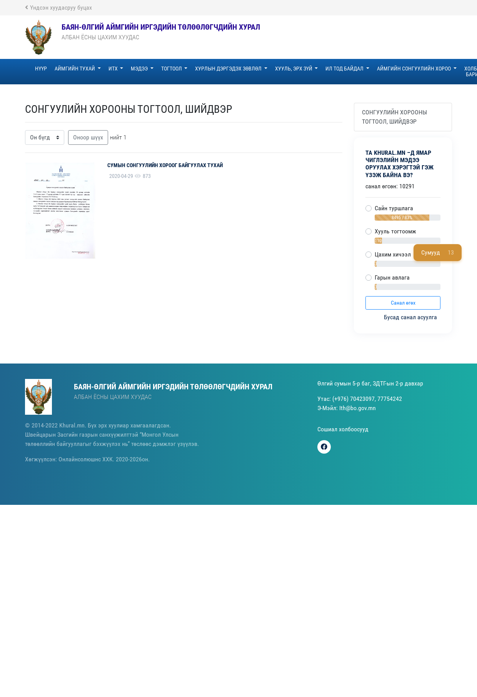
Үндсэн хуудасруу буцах (58, 7)
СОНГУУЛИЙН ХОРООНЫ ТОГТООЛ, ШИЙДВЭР (394, 117)
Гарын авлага (392, 277)
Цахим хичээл (393, 254)
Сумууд (437, 252)
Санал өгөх (403, 303)
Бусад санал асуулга (411, 317)
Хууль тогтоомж (395, 231)
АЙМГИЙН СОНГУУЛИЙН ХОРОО (414, 68)
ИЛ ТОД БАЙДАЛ (345, 68)
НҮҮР (41, 68)
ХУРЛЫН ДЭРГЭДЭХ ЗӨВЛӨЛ (229, 68)
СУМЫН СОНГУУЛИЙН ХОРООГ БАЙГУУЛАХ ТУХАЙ (165, 165)
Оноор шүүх (88, 137)
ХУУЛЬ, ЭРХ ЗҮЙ (294, 68)
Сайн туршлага (394, 208)
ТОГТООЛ (172, 68)
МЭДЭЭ (140, 68)
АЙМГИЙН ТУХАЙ (75, 68)
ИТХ (113, 68)
